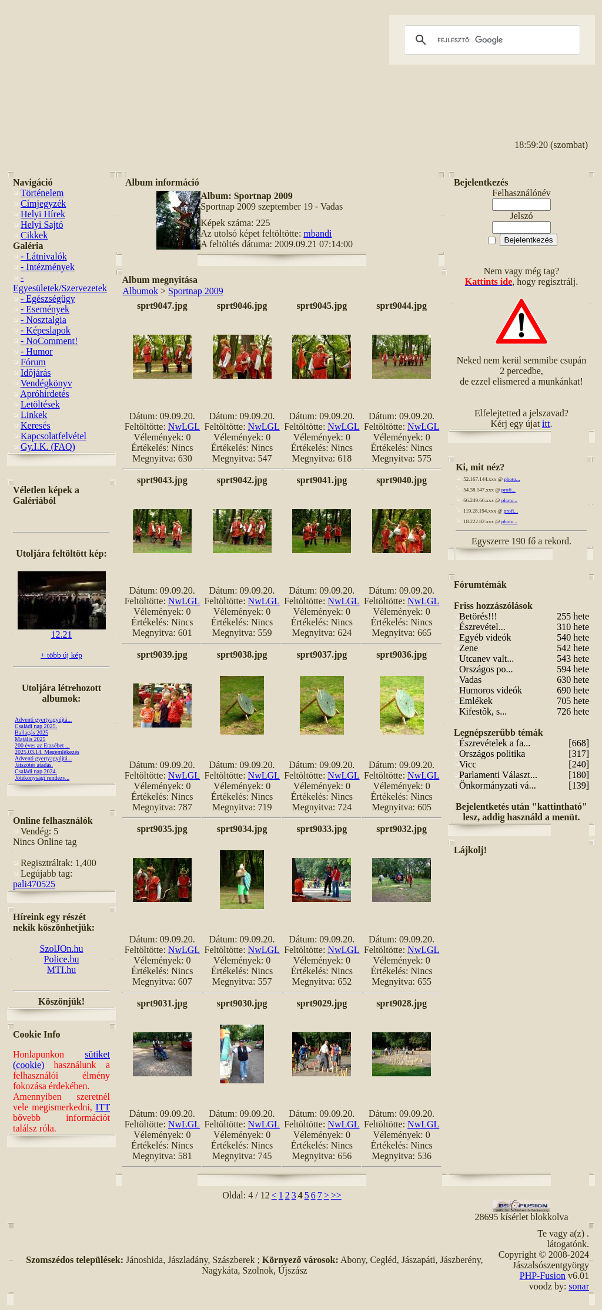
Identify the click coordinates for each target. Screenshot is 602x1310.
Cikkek (34, 235)
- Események (45, 309)
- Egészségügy (48, 299)
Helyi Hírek (43, 214)
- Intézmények (48, 267)
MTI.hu (61, 970)
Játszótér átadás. (34, 765)
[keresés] (490, 40)
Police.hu (61, 959)
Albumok (140, 291)
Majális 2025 (30, 739)
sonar (578, 1286)
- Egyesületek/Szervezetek (60, 282)
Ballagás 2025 (31, 732)
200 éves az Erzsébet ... (42, 745)
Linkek (34, 415)
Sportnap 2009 (195, 291)
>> (336, 1195)
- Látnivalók (44, 256)
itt (546, 424)
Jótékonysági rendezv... (42, 777)
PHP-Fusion (543, 1276)
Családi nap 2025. (36, 726)
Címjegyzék (43, 203)
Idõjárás (36, 373)
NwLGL (184, 427)
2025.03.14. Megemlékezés (47, 752)
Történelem (42, 193)
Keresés (36, 425)
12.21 (62, 630)
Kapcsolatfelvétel (53, 436)
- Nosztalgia (43, 320)
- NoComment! (49, 341)
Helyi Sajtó (42, 225)
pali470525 (34, 884)
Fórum (33, 362)
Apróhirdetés (44, 394)
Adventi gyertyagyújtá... (43, 719)
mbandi (317, 233)
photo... (512, 479)
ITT (102, 1107)
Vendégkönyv (46, 383)
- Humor (37, 351)
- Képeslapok (46, 330)
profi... (508, 490)
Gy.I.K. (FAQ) (48, 447)
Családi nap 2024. (36, 771)
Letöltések (40, 404)
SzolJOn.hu (61, 949)
